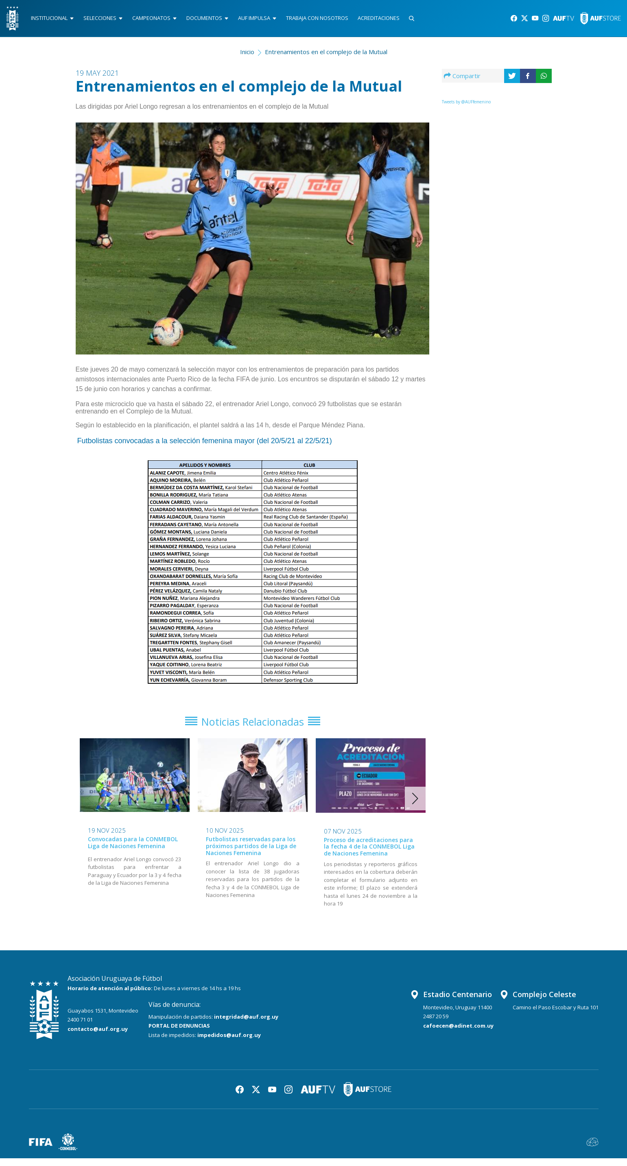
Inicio (247, 55)
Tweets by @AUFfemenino (466, 105)
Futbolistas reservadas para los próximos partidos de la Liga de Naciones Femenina (251, 853)
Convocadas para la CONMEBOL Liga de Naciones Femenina (133, 849)
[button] (415, 806)
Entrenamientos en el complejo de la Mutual (326, 55)
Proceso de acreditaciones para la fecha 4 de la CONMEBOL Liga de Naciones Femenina (369, 854)
